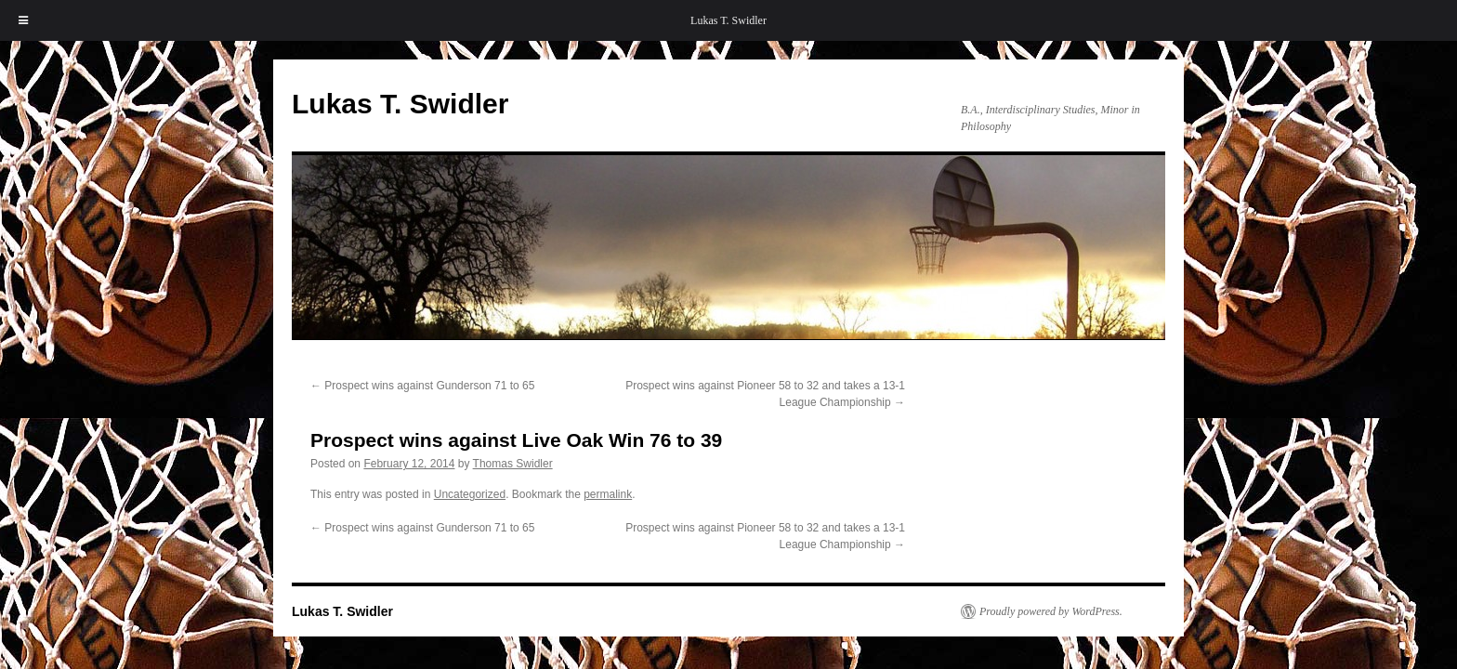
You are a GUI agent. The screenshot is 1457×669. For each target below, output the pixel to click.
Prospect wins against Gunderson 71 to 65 (422, 385)
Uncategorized (469, 494)
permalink (608, 494)
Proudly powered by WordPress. (1050, 611)
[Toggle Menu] (23, 20)
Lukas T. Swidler (728, 20)
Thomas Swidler (513, 463)
